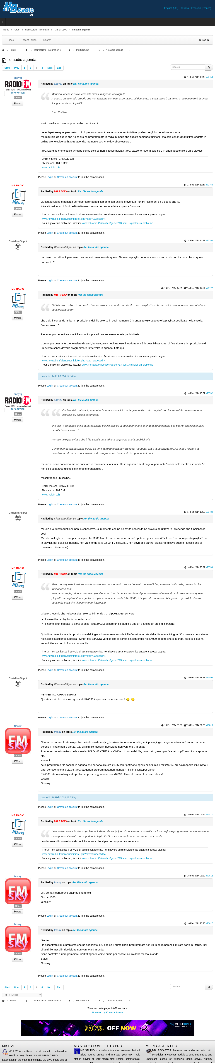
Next (49, 68)
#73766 (209, 240)
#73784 (209, 512)
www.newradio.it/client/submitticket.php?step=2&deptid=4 (73, 218)
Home (6, 29)
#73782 (209, 393)
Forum (17, 29)
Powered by (98, 1012)
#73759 (209, 77)
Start (7, 68)
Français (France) (201, 8)
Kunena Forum (114, 1012)
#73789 (209, 567)
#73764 (209, 184)
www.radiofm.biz (51, 167)
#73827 (209, 923)
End (59, 68)
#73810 (209, 725)
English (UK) (171, 8)
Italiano (185, 8)
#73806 (209, 677)
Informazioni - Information (37, 29)
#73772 (209, 288)
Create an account (67, 177)
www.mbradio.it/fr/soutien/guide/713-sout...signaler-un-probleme (117, 223)
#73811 (209, 814)
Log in (50, 177)
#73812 (209, 875)
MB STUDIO (61, 29)
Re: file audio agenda (85, 83)
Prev (16, 68)
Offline (18, 97)
